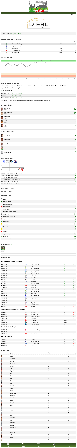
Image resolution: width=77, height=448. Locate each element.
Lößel (11, 391)
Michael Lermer (7, 152)
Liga (38, 445)
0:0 (64, 341)
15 (75, 108)
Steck (11, 430)
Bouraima (12, 359)
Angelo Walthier (7, 125)
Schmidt (12, 425)
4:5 (64, 280)
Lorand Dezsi (7, 108)
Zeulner (12, 440)
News (23, 445)
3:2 (64, 264)
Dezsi (11, 373)
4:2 (64, 330)
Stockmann (13, 432)
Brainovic (12, 364)
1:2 (64, 266)
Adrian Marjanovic (8, 112)
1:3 (75, 173)
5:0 (64, 278)
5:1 (64, 272)
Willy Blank (6, 121)
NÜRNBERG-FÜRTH (38, 13)
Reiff (11, 415)
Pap (11, 413)
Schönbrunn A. (14, 427)
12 (75, 113)
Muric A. (12, 403)
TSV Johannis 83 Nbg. (17, 44)
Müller (11, 400)
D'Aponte (12, 371)
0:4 (64, 340)
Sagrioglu (12, 423)
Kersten (12, 386)
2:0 (64, 268)
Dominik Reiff (7, 148)
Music (11, 405)
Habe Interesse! (18, 93)
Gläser (11, 381)
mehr (69, 445)
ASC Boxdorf (15, 48)
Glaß (11, 383)
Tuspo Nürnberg (15, 52)
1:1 (64, 276)
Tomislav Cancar (8, 135)
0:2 (75, 179)
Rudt (11, 420)
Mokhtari (12, 396)
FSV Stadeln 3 (15, 50)
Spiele (53, 445)
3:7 (75, 182)
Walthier (12, 435)
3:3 (64, 283)
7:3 (64, 318)
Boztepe (12, 361)
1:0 (75, 177)
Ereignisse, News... (16, 34)
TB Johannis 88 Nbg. (17, 46)
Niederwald (13, 408)
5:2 (64, 270)
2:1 (64, 285)
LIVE (8, 445)
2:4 (64, 316)
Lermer (12, 388)
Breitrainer (13, 366)
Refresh (73, 15)
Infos (13, 93)
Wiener (12, 437)
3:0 (75, 184)
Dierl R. (12, 378)
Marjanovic (13, 393)
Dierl (11, 376)
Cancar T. (12, 368)
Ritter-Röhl (13, 418)
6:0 (75, 175)
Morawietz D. (13, 398)
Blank (11, 356)
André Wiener (7, 116)
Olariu (11, 410)
